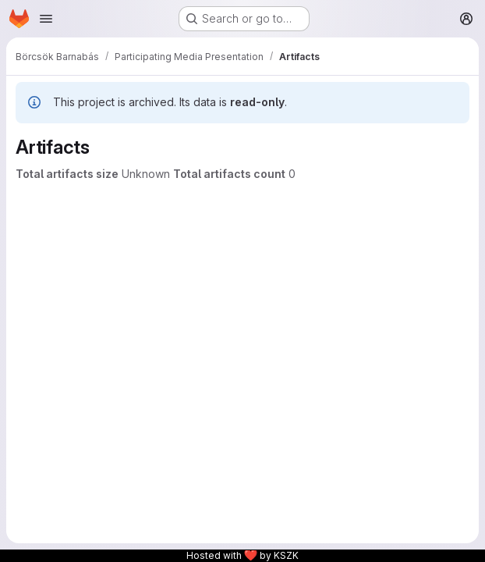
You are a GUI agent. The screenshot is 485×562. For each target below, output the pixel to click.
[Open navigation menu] (46, 18)
